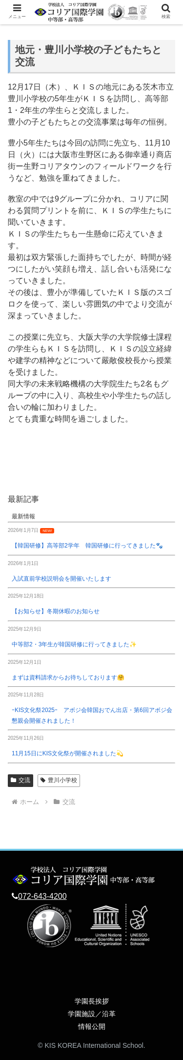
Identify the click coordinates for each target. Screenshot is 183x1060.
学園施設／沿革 (92, 1013)
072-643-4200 (42, 896)
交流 (20, 780)
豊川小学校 (59, 780)
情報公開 (91, 1026)
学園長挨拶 (92, 1001)
